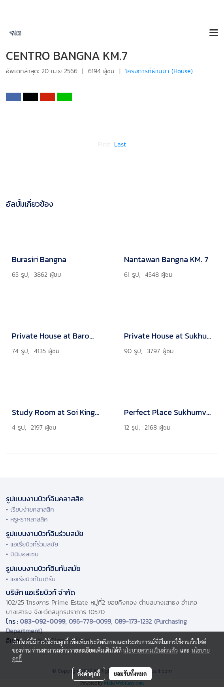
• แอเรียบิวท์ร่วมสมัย (32, 544)
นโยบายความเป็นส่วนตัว (150, 650)
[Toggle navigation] (213, 33)
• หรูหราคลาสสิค (27, 519)
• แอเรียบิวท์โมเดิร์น (31, 579)
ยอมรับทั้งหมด (130, 673)
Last (120, 144)
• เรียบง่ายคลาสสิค (30, 509)
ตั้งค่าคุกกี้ (88, 673)
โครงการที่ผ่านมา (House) (159, 71)
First (104, 144)
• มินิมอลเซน (22, 554)
